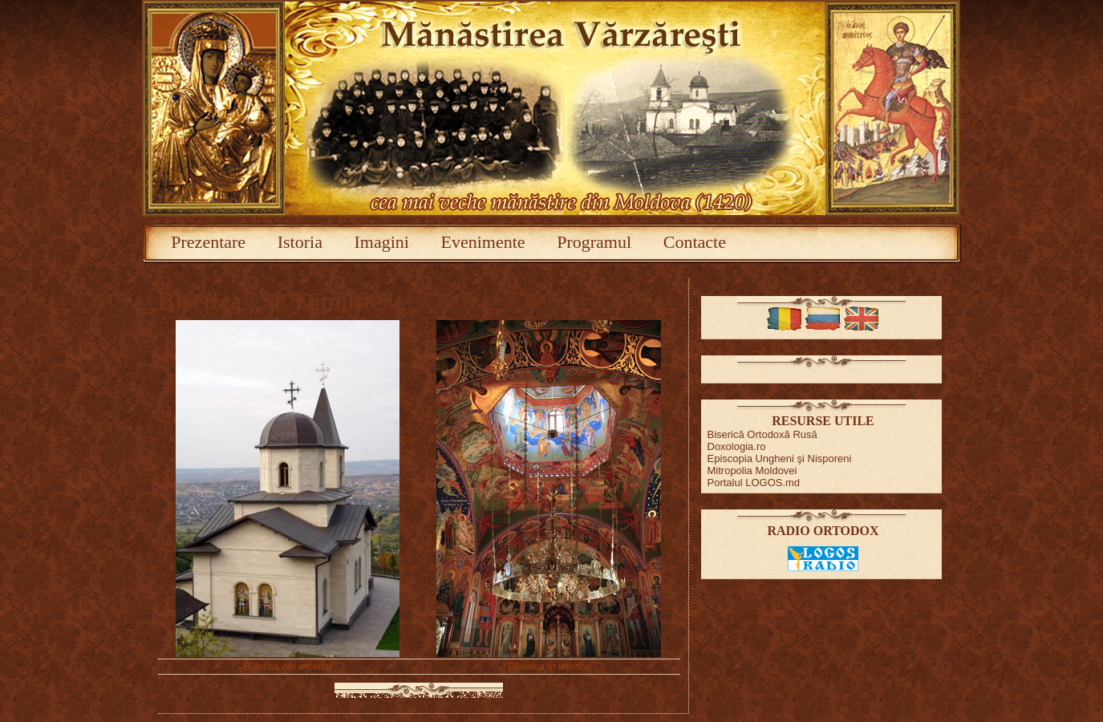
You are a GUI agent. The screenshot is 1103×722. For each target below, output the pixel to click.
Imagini (382, 242)
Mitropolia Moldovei (752, 470)
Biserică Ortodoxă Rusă (762, 434)
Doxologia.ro (737, 446)
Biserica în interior (549, 666)
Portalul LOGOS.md (754, 483)
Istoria (300, 242)
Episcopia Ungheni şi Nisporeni (780, 458)
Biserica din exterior (288, 666)
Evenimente (483, 242)
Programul (594, 242)
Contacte (694, 242)
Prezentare (208, 242)
